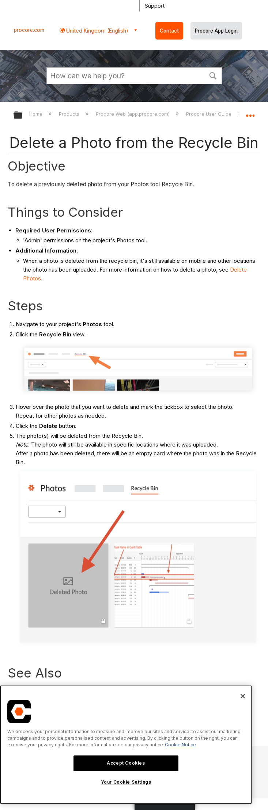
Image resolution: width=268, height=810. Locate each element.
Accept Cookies (126, 763)
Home (36, 114)
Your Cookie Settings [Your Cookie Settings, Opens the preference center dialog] (126, 782)
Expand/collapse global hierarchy (22, 115)
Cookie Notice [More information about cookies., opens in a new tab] (180, 744)
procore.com (29, 30)
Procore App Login (216, 31)
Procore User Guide (209, 114)
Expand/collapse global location (250, 113)
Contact (169, 31)
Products (70, 114)
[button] (213, 75)
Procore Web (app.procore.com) (133, 114)
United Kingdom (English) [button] (96, 30)
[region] (126, 744)
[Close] (243, 696)
